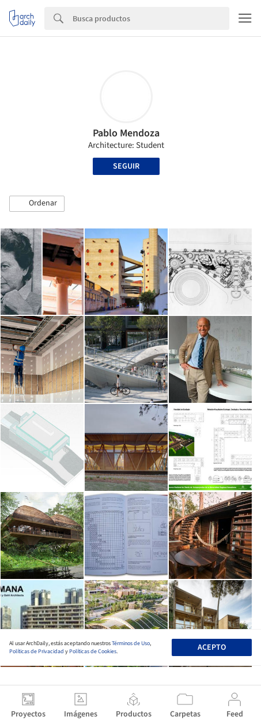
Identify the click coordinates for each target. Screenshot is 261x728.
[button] (37, 204)
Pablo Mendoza (126, 133)
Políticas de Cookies (92, 651)
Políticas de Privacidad (36, 651)
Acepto (212, 647)
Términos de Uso (131, 643)
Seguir (126, 166)
